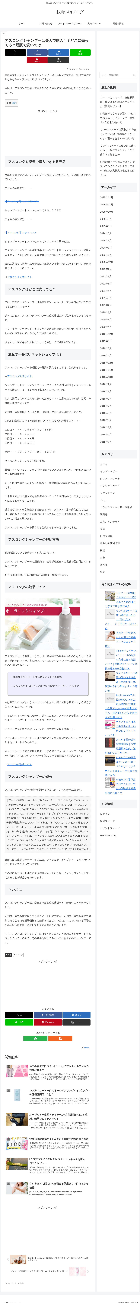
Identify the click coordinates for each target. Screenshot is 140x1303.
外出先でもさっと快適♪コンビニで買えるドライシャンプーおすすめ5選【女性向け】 (118, 118)
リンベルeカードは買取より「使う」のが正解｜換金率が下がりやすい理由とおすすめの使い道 (118, 134)
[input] (118, 75)
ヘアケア (18, 947)
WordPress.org (108, 835)
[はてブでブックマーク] (41, 52)
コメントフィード (110, 828)
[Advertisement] (48, 125)
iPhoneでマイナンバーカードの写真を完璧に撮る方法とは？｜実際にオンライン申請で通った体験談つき (121, 659)
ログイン (105, 814)
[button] (84, 52)
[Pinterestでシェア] (70, 52)
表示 (14, 95)
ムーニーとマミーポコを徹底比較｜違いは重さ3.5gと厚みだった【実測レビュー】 (117, 102)
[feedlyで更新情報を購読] (44, 1031)
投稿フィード (107, 821)
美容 (8, 947)
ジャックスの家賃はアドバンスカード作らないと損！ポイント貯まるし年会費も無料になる (121, 766)
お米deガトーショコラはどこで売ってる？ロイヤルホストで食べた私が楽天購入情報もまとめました (117, 168)
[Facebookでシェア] (26, 52)
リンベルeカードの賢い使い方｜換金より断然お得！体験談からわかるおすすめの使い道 (121, 682)
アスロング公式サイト (19, 269)
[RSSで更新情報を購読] (51, 1031)
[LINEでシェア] (55, 52)
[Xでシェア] (12, 52)
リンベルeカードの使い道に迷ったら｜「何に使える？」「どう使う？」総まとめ (118, 150)
